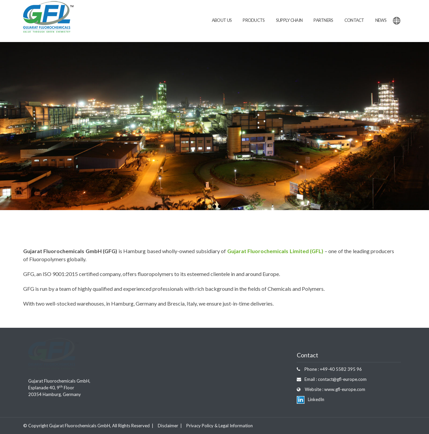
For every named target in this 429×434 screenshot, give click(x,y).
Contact (354, 20)
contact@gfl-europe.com (342, 379)
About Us (222, 20)
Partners (323, 20)
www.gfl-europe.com (344, 389)
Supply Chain (289, 20)
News (380, 20)
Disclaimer (168, 425)
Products (254, 20)
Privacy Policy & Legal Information (219, 425)
